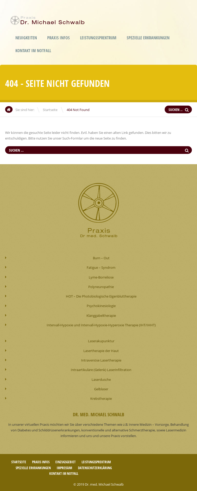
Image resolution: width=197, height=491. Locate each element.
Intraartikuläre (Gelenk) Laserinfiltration (101, 369)
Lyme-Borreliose (101, 277)
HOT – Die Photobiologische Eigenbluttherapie (101, 296)
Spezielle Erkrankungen (148, 38)
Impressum (64, 466)
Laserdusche (101, 378)
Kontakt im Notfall (33, 50)
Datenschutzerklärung (95, 466)
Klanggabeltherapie (101, 315)
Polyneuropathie (101, 286)
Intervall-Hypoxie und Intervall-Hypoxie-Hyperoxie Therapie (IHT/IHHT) (101, 324)
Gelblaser (101, 388)
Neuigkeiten (26, 38)
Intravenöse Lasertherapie (101, 359)
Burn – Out (101, 258)
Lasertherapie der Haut (101, 350)
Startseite (50, 109)
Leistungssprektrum (98, 38)
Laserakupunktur (101, 340)
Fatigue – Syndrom (101, 267)
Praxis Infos (58, 38)
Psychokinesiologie (101, 305)
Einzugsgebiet (65, 461)
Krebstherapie (101, 397)
